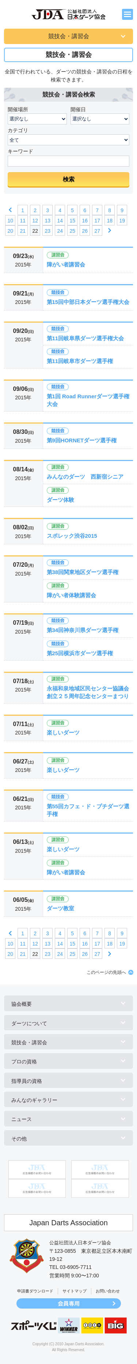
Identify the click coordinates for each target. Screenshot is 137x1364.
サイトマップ (74, 1291)
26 (85, 231)
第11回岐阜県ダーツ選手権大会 (85, 338)
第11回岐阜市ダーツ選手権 (80, 361)
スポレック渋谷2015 (72, 536)
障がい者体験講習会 (71, 595)
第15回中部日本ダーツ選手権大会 (88, 302)
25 (72, 231)
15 (72, 221)
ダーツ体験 (60, 500)
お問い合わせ (108, 1291)
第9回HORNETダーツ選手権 (82, 440)
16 (85, 221)
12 (35, 221)
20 (10, 231)
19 (122, 221)
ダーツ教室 (60, 908)
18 (110, 221)
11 (23, 221)
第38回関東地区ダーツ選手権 (83, 572)
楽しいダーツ (63, 732)
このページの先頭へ (106, 972)
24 (60, 231)
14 (60, 221)
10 (10, 221)
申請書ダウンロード (35, 1291)
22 (35, 231)
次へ (109, 230)
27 (97, 231)
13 (47, 221)
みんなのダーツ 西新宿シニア (85, 477)
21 (23, 231)
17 (97, 221)
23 (47, 231)
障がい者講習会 (66, 264)
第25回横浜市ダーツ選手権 (80, 653)
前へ (10, 210)
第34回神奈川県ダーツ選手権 (83, 630)
